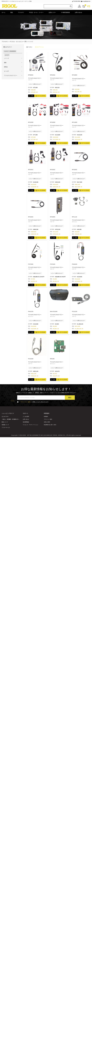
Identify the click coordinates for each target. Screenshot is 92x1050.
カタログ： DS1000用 (10, 51)
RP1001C (30, 169)
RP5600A (30, 75)
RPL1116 (74, 217)
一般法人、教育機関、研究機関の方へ (10, 419)
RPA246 (52, 358)
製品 (11, 12)
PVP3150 (52, 264)
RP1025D (30, 122)
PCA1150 (74, 311)
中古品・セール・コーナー (36, 12)
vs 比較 (31, 95)
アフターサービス (6, 427)
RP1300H (74, 75)
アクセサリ (21, 12)
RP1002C (52, 169)
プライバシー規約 (48, 419)
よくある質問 (26, 416)
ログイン (26, 1)
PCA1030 (30, 358)
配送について (5, 422)
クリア (7, 55)
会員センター (52, 12)
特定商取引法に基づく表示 (50, 424)
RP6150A (52, 75)
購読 (69, 397)
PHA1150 (30, 311)
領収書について (5, 424)
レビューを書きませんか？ (35, 84)
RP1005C (52, 217)
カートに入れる (40, 95)
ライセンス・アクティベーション (30, 424)
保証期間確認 (26, 422)
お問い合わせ (78, 12)
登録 (30, 1)
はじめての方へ (5, 416)
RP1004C (30, 217)
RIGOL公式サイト (6, 1)
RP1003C (74, 169)
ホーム (3, 12)
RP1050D (52, 122)
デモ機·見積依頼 (65, 12)
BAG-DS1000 (53, 311)
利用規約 (46, 416)
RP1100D (74, 122)
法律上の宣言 (47, 422)
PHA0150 (74, 264)
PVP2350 (30, 264)
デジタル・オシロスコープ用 (18, 41)
